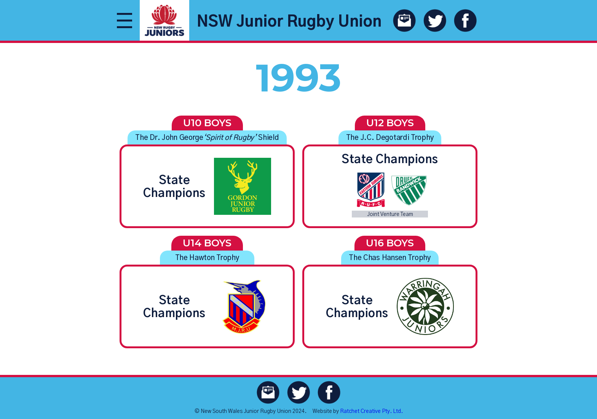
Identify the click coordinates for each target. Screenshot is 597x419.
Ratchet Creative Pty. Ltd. (371, 411)
